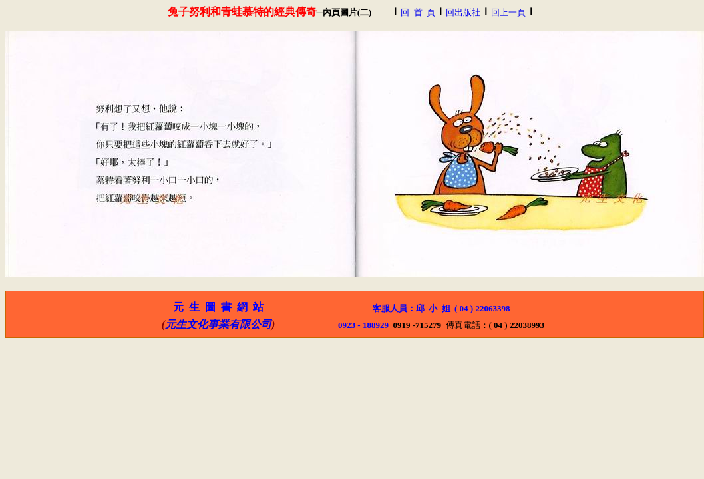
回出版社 (463, 12)
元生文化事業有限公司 (218, 324)
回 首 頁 (418, 12)
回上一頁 (508, 12)
